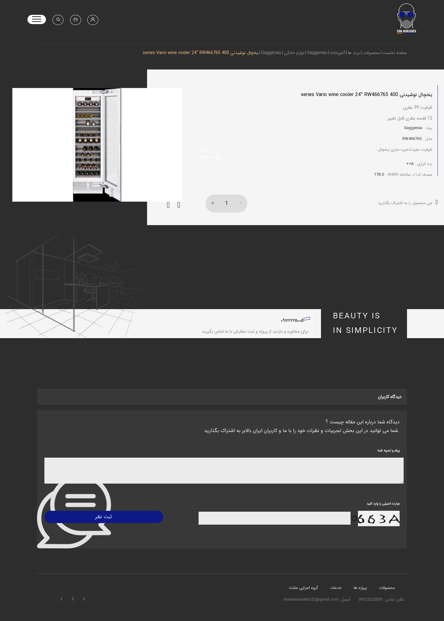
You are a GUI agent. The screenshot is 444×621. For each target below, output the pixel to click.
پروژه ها (360, 592)
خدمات (336, 592)
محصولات (371, 52)
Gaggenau (317, 52)
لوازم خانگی (294, 52)
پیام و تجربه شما (388, 455)
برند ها (354, 52)
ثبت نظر (103, 521)
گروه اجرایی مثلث (303, 592)
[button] (168, 209)
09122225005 (292, 324)
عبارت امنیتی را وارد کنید (383, 507)
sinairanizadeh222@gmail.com (311, 603)
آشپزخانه (337, 52)
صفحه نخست (394, 52)
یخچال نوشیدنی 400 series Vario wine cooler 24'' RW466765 (200, 52)
